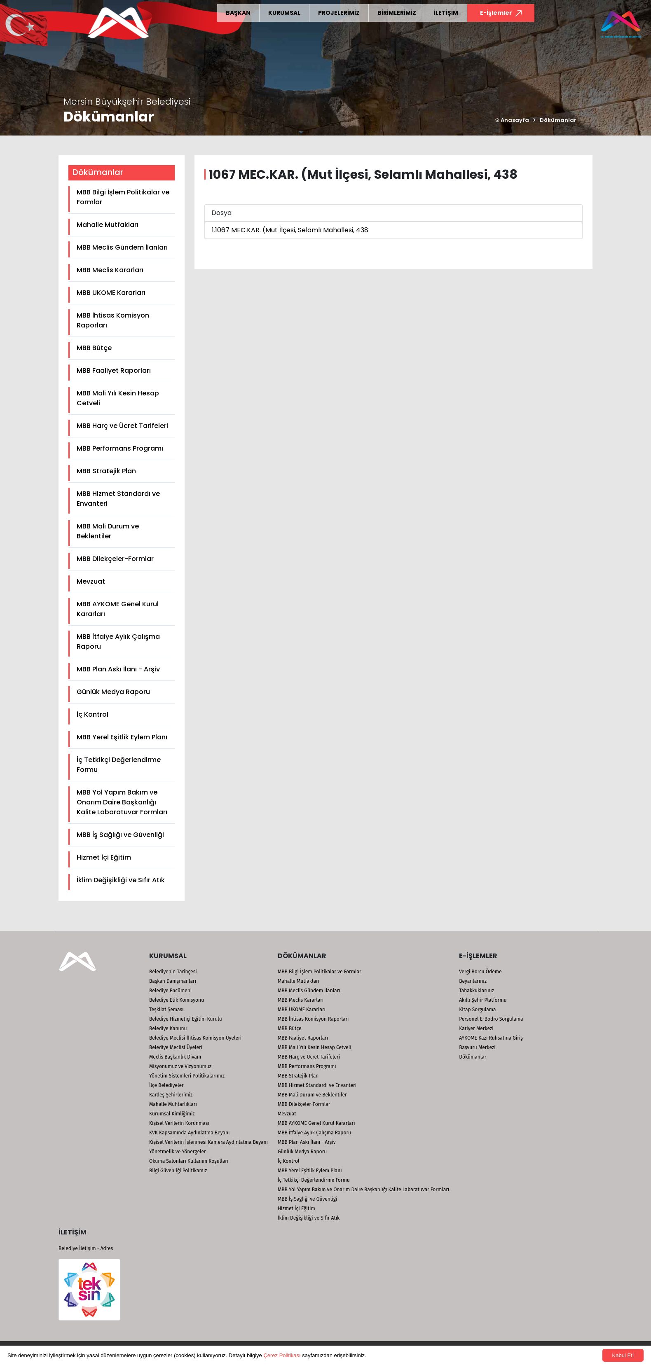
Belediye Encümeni (170, 990)
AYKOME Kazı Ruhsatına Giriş (491, 1038)
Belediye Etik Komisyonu (176, 1000)
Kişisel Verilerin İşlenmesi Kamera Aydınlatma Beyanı (208, 1142)
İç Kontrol (92, 714)
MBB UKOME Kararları (111, 292)
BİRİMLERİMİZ (396, 13)
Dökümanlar (558, 120)
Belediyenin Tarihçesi (173, 972)
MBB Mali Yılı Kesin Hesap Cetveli (118, 398)
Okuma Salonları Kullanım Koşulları (188, 1161)
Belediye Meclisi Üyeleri (175, 1047)
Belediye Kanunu (168, 1028)
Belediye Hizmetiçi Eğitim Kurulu (185, 1019)
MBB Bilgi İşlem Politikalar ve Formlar (123, 197)
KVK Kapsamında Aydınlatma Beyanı (189, 1133)
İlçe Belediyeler (166, 1085)
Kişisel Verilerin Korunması (179, 1123)
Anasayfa (512, 120)
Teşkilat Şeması (166, 1009)
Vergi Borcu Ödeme (480, 972)
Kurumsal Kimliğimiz (172, 1114)
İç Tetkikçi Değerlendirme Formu (119, 764)
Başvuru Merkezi (477, 1047)
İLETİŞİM (446, 13)
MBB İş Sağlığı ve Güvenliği (120, 834)
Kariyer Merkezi (476, 1028)
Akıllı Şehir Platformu (482, 1000)
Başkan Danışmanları (172, 981)
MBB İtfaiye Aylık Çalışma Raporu (118, 641)
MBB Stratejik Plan (106, 471)
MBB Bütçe (94, 348)
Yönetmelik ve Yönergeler (177, 1152)
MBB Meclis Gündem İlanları (122, 247)
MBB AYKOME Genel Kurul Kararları (118, 609)
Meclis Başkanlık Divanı (175, 1057)
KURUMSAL (284, 13)
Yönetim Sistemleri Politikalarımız (187, 1076)
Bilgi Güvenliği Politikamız (178, 1170)
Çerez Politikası (281, 1355)
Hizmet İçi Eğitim (104, 857)
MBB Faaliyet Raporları (114, 370)
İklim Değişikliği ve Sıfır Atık (121, 880)
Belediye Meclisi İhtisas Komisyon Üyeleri (195, 1038)
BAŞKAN (238, 13)
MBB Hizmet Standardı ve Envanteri (118, 498)
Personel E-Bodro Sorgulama (491, 1019)
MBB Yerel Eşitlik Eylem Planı (122, 737)
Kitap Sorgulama (477, 1009)
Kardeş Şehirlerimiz (170, 1095)
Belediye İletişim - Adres (86, 1248)
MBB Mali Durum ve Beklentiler (108, 531)
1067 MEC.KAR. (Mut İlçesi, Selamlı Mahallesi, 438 (291, 230)
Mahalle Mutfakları (107, 224)
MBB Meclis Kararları (110, 270)
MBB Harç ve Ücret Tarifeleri (122, 425)
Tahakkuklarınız (476, 990)
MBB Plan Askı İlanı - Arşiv (118, 669)
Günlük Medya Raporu (113, 692)
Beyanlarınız (473, 981)
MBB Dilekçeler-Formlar (115, 558)
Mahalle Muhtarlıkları (173, 1104)
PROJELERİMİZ (339, 13)
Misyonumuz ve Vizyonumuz (180, 1066)
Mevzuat (91, 581)
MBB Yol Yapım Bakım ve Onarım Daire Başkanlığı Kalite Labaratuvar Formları (122, 802)
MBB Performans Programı (120, 448)
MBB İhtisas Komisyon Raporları (113, 320)
